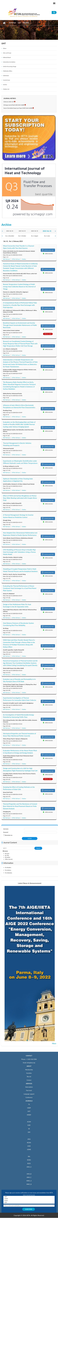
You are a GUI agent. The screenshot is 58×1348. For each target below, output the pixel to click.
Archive (5, 84)
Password (5, 832)
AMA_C (29, 1177)
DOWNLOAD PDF (48, 250)
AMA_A (29, 1167)
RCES (29, 1163)
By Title (7, 855)
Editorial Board (7, 57)
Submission (6, 75)
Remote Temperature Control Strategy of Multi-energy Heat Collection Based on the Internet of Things (19, 286)
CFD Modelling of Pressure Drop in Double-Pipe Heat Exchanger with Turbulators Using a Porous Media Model (19, 552)
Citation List (6, 89)
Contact (29, 1080)
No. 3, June (47, 236)
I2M (29, 1132)
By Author (7, 857)
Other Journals (9, 859)
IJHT (19, 23)
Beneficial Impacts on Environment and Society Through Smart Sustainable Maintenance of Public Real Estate (20, 325)
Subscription (29, 1087)
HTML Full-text (16, 259)
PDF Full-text (6, 259)
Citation (24, 259)
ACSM (29, 1122)
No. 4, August (34, 236)
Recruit (29, 1076)
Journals (12, 23)
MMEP (29, 1115)
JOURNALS (28, 1101)
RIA (29, 1156)
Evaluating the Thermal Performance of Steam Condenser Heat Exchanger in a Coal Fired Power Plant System (19, 588)
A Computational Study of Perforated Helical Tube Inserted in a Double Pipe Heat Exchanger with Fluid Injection (20, 305)
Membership (29, 1069)
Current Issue (6, 80)
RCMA (29, 1142)
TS (29, 1104)
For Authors (8, 870)
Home (4, 22)
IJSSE (29, 1146)
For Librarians (8, 873)
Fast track (29, 1090)
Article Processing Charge (9, 66)
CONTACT (29, 1055)
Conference (29, 1097)
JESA (29, 1139)
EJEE (28, 1125)
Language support (29, 1094)
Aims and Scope (7, 53)
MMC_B (29, 1184)
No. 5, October (22, 236)
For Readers (8, 867)
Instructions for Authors (9, 62)
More (54, 1043)
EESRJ (29, 1160)
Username (5, 829)
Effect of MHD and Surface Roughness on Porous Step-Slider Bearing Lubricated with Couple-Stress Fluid (20, 498)
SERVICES (29, 1083)
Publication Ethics (7, 71)
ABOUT (29, 1066)
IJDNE (29, 1149)
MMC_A (29, 1181)
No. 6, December (9, 236)
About (4, 48)
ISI (29, 1129)
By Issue (7, 853)
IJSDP (29, 1108)
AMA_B (29, 1174)
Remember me (8, 835)
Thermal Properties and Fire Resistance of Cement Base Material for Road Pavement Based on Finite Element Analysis (20, 806)
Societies (29, 1073)
